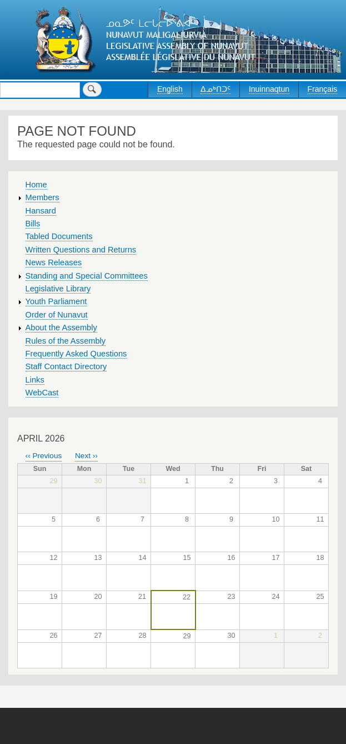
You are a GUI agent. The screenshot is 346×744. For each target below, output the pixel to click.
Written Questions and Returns (81, 249)
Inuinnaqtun (269, 89)
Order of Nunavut (57, 314)
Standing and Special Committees (87, 275)
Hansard (41, 210)
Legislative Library (58, 288)
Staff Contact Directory (66, 366)
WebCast (42, 392)
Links (35, 379)
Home (36, 184)
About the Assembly (61, 327)
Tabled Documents (59, 236)
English (170, 89)
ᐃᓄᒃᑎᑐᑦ (215, 89)
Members (42, 197)
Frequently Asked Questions (76, 353)
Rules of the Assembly (66, 340)
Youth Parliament (56, 301)
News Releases (54, 262)
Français (323, 89)
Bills (33, 223)
